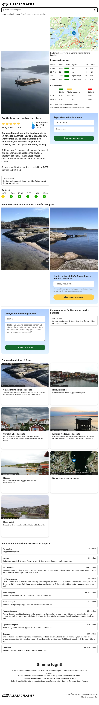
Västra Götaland (7, 14)
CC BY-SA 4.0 (14, 518)
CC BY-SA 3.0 (63, 386)
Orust (18, 14)
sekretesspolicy (92, 697)
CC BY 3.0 (15, 430)
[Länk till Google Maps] (74, 36)
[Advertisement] (25, 33)
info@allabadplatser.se (90, 694)
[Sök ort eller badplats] (95, 10)
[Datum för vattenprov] (74, 122)
